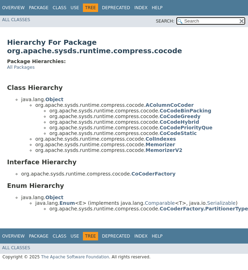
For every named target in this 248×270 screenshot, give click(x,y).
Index (141, 7)
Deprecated (116, 7)
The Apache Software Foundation (75, 256)
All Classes (16, 19)
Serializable (221, 203)
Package (38, 7)
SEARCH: (165, 21)
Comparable (160, 203)
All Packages (21, 67)
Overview (13, 7)
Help (157, 7)
